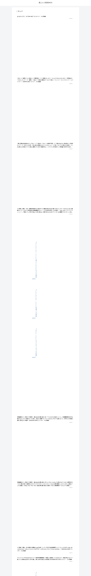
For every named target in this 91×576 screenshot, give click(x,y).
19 (48, 560)
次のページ (45, 555)
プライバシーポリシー (45, 572)
